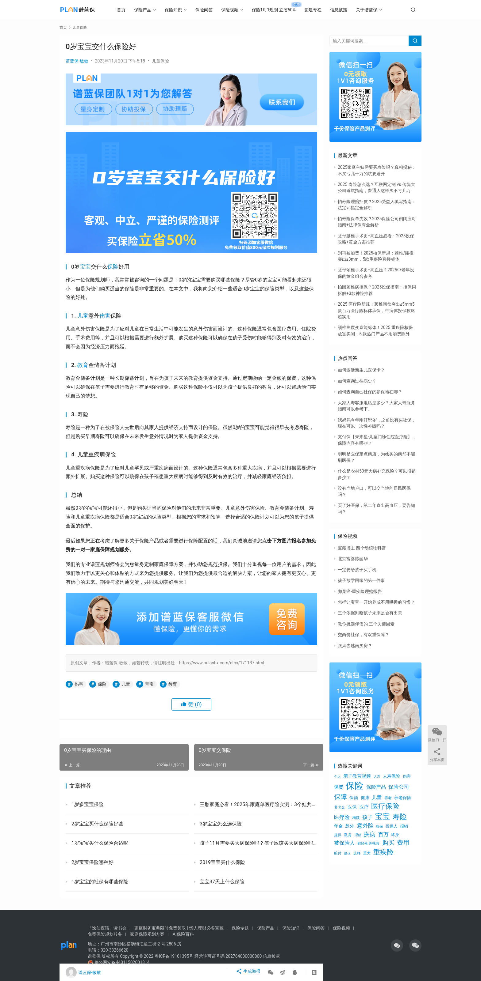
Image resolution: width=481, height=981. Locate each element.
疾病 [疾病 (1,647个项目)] (369, 834)
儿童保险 (160, 60)
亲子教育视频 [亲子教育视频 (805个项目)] (357, 776)
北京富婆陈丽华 (353, 558)
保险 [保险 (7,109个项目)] (355, 785)
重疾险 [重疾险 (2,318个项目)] (383, 852)
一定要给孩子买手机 (357, 569)
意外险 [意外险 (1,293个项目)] (365, 826)
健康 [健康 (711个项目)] (365, 797)
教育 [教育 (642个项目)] (348, 834)
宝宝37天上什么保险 (221, 882)
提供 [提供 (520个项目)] (337, 835)
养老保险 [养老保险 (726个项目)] (402, 797)
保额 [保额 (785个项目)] (353, 797)
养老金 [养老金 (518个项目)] (339, 807)
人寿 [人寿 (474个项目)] (377, 777)
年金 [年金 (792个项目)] (338, 826)
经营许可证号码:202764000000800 (228, 956)
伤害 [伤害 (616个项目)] (407, 776)
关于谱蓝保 (375, 9)
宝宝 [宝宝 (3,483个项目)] (382, 816)
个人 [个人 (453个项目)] (337, 777)
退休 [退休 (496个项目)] (347, 853)
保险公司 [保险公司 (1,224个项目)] (398, 787)
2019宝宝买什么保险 (221, 862)
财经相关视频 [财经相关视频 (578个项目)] (368, 843)
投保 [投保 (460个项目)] (379, 826)
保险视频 (238, 9)
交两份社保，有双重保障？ (363, 634)
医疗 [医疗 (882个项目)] (364, 807)
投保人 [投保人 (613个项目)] (392, 826)
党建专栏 (321, 9)
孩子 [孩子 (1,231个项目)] (367, 817)
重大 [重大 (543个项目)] (367, 853)
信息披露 (347, 9)
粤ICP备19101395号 (174, 956)
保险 (112, 266)
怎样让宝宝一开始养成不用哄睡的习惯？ (376, 602)
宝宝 (85, 266)
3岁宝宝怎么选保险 (220, 824)
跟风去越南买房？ (355, 645)
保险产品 (151, 9)
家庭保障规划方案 (147, 934)
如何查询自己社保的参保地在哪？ (370, 391)
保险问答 (212, 9)
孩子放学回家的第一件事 (361, 580)
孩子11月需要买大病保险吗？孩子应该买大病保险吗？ (257, 843)
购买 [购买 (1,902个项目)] (388, 842)
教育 (82, 365)
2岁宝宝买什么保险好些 (96, 824)
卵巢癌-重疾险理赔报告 (360, 591)
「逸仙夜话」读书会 (107, 928)
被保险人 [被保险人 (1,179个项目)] (344, 843)
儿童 (82, 315)
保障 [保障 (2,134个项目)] (340, 797)
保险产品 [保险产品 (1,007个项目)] (376, 787)
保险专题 (240, 928)
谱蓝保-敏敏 (77, 60)
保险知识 (181, 9)
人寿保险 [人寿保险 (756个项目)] (391, 776)
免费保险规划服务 (105, 934)
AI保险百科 (183, 934)
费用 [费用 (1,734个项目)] (403, 842)
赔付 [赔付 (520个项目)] (337, 853)
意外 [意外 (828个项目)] (349, 826)
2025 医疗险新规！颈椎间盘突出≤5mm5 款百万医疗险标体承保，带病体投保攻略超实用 (376, 310)
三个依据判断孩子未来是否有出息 (370, 612)
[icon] (397, 945)
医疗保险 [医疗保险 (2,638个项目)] (385, 806)
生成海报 (249, 972)
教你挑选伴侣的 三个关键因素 (366, 623)
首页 (129, 9)
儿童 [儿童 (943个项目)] (377, 797)
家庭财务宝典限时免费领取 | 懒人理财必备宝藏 (178, 928)
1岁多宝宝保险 (87, 804)
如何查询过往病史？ (357, 381)
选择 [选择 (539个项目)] (357, 853)
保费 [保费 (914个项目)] (338, 787)
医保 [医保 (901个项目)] (352, 807)
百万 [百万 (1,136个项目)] (383, 834)
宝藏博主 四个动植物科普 (362, 547)
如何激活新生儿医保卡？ (361, 370)
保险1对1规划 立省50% (282, 9)
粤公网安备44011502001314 (121, 962)
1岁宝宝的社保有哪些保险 (99, 882)
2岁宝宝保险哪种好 (92, 862)
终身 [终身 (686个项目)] (395, 834)
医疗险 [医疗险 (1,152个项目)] (342, 817)
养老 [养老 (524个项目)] (388, 798)
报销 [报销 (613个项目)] (404, 826)
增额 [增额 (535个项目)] (356, 818)
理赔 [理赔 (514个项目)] (358, 835)
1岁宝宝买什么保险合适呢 (99, 843)
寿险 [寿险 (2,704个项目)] (400, 817)
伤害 (104, 315)
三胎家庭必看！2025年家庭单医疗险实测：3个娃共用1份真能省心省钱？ (257, 804)
